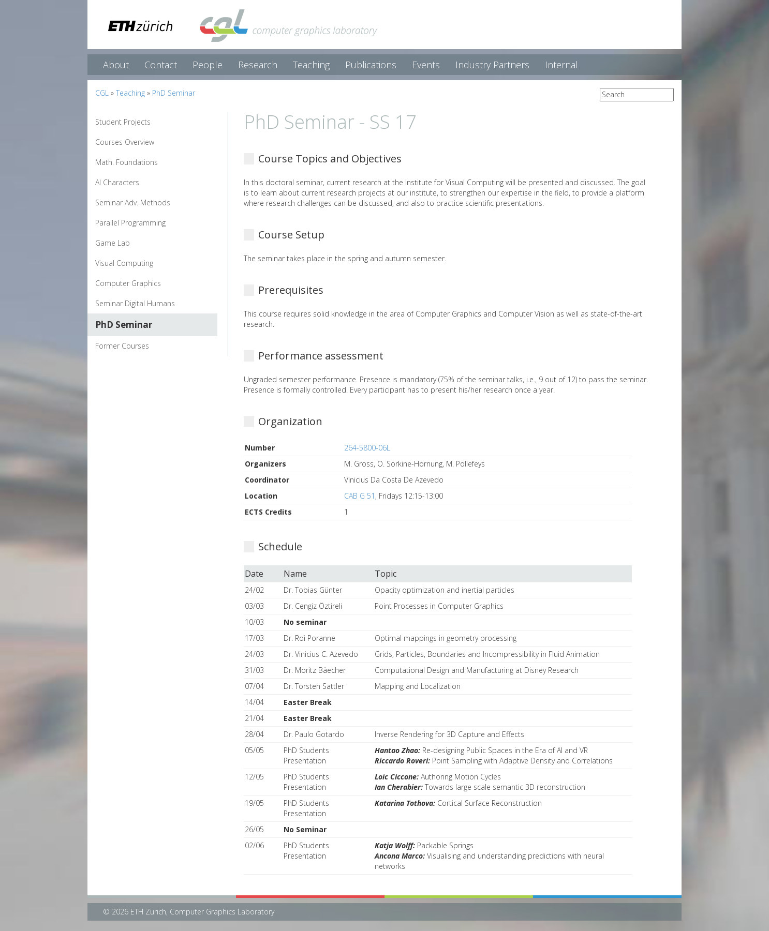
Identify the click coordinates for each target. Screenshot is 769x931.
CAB (351, 496)
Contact (160, 64)
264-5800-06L (367, 448)
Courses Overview (124, 142)
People (208, 64)
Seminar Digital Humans (135, 303)
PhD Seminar (173, 93)
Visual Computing (124, 263)
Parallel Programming (130, 223)
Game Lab (112, 243)
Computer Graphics (128, 283)
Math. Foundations (126, 162)
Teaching (311, 64)
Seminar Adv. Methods (132, 202)
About (116, 64)
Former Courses (122, 346)
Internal (561, 64)
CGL (102, 93)
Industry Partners (492, 64)
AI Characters (117, 182)
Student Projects (123, 122)
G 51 (367, 496)
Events (426, 64)
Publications (370, 64)
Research (257, 64)
